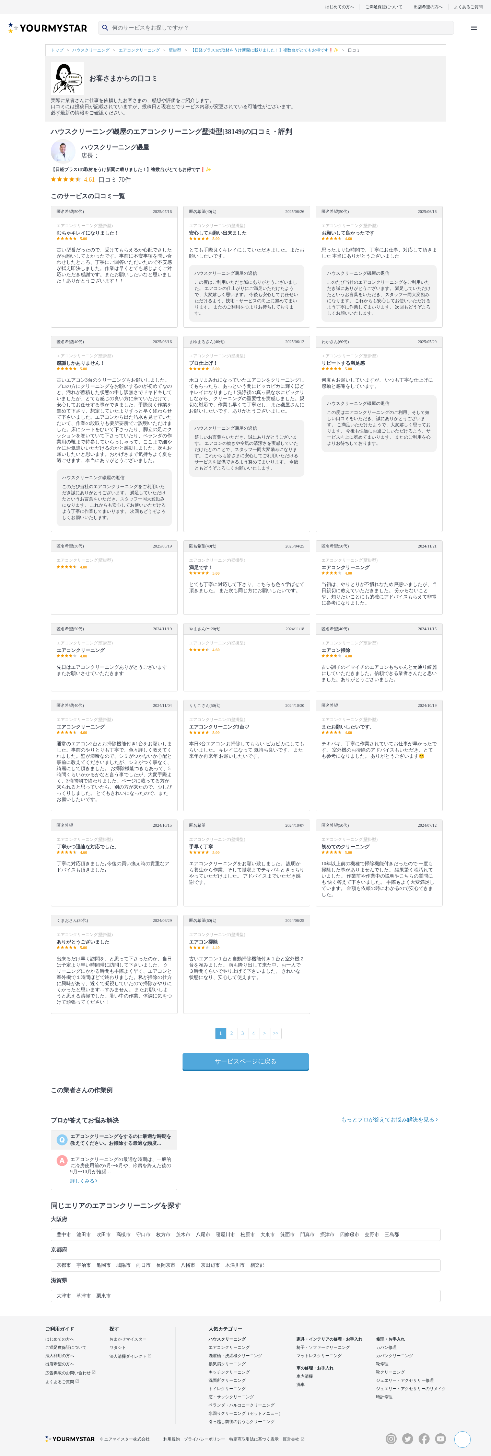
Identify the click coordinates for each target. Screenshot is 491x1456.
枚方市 (163, 1234)
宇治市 (84, 1265)
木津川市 (235, 1265)
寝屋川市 (225, 1234)
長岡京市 (165, 1265)
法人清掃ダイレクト (130, 1356)
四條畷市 (349, 1234)
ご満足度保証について (65, 1347)
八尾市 (203, 1234)
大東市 (267, 1234)
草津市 (84, 1295)
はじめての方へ (339, 7)
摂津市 (327, 1234)
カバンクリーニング (394, 1355)
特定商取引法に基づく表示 (254, 1439)
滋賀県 (59, 1280)
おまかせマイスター (128, 1339)
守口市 (143, 1234)
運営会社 (294, 1439)
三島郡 (392, 1234)
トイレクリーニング (227, 1388)
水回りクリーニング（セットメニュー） (246, 1413)
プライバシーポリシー (204, 1439)
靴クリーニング (390, 1372)
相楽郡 (257, 1265)
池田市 (84, 1234)
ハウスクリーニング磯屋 (115, 147)
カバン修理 (386, 1347)
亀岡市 (103, 1265)
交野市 (372, 1234)
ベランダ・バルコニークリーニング (241, 1405)
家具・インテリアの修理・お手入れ (329, 1339)
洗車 (300, 1384)
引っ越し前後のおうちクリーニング (241, 1421)
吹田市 (103, 1234)
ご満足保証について (383, 7)
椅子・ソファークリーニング (323, 1347)
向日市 (143, 1265)
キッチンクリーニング (229, 1372)
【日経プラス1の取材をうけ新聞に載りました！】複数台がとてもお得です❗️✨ (131, 169)
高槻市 (123, 1234)
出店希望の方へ (428, 7)
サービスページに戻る (246, 1061)
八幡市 (188, 1265)
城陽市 (123, 1265)
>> (276, 1033)
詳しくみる (84, 1181)
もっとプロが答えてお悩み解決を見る (389, 1119)
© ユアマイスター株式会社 (125, 1439)
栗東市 (103, 1295)
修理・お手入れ (390, 1339)
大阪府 (59, 1219)
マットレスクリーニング (319, 1355)
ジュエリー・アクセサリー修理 (405, 1380)
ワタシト (117, 1347)
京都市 (64, 1265)
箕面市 (287, 1234)
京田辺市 (210, 1265)
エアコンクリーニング (229, 1347)
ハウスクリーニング (227, 1339)
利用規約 (171, 1439)
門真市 (307, 1234)
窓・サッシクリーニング (231, 1397)
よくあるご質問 (468, 7)
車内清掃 (304, 1376)
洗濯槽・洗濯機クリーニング (235, 1355)
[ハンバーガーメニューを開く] (474, 28)
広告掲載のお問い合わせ (70, 1372)
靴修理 (382, 1364)
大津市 (64, 1295)
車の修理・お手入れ (315, 1368)
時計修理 (384, 1397)
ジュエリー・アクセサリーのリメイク (411, 1388)
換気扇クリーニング (227, 1364)
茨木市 (183, 1234)
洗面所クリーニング (227, 1380)
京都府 (59, 1250)
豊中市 (64, 1234)
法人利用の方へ (59, 1355)
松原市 (248, 1234)
